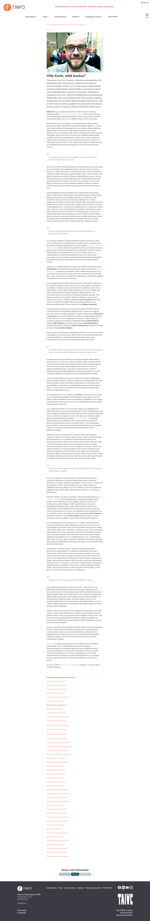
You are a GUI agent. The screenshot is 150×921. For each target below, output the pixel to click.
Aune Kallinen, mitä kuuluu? (56, 705)
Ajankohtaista (34, 17)
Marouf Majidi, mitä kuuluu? (56, 693)
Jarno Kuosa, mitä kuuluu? (56, 774)
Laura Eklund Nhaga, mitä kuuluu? (59, 717)
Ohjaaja (75, 874)
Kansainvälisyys (64, 17)
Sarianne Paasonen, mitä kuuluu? (58, 856)
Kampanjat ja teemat (97, 17)
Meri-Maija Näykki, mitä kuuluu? (58, 789)
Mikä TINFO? (116, 17)
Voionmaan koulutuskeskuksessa (70, 114)
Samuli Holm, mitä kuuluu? (56, 825)
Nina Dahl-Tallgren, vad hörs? (57, 689)
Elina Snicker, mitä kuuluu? (56, 844)
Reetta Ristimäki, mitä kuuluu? (57, 848)
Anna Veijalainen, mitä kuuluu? (57, 821)
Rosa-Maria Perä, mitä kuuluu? (57, 833)
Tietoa (48, 17)
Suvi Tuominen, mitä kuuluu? (57, 739)
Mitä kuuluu (85, 874)
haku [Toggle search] (147, 17)
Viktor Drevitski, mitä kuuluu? (57, 729)
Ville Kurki (50, 643)
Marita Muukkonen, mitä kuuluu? (58, 840)
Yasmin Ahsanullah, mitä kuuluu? (58, 817)
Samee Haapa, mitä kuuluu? (56, 713)
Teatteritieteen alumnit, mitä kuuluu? (59, 793)
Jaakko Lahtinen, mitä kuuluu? (57, 797)
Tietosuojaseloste (126, 913)
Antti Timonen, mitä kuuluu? (56, 782)
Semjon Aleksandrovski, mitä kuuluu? (60, 746)
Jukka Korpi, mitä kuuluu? (55, 778)
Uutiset (66, 24)
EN (142, 3)
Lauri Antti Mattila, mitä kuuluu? (58, 750)
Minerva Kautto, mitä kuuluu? (57, 685)
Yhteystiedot (21, 910)
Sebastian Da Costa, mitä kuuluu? (58, 697)
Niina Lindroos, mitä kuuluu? (56, 813)
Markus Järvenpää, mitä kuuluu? (57, 762)
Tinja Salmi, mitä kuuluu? (55, 701)
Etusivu (49, 24)
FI (145, 3)
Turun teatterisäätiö (81, 418)
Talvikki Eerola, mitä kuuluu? (56, 720)
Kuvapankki (21, 913)
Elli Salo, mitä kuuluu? (54, 829)
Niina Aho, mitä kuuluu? (55, 709)
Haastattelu (64, 874)
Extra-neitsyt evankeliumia (70, 665)
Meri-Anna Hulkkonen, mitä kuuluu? (59, 754)
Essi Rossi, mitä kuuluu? (55, 805)
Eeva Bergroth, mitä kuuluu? (56, 758)
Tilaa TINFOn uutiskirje (124, 910)
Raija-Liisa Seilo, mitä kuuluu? (57, 734)
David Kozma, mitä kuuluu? (56, 681)
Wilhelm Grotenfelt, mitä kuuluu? (58, 725)
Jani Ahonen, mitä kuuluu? (56, 786)
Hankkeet (79, 17)
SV (147, 3)
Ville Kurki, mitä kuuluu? (78, 24)
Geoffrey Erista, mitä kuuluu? (56, 852)
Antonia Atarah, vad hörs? (56, 766)
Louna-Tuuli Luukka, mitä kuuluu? (58, 742)
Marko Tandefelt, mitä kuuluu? (57, 809)
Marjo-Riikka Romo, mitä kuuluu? (58, 801)
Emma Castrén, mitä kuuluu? (56, 770)
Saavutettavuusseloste (124, 915)
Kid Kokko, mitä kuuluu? (55, 837)
